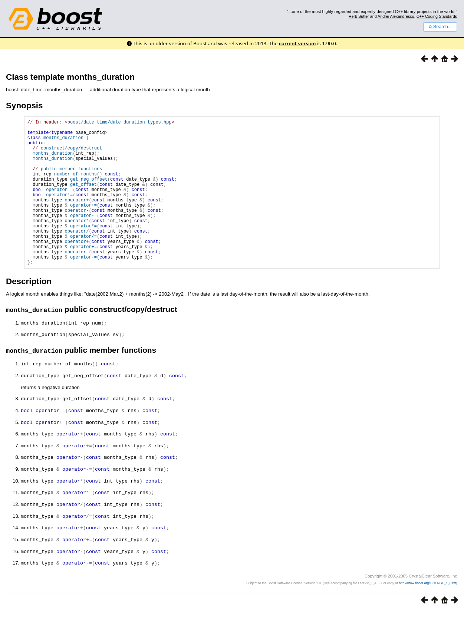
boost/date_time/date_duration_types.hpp (120, 123)
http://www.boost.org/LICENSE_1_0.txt (427, 607)
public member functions (71, 180)
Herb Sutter (359, 16)
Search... (440, 26)
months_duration (63, 142)
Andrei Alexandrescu (396, 16)
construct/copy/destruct (71, 154)
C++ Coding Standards (437, 16)
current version (297, 43)
